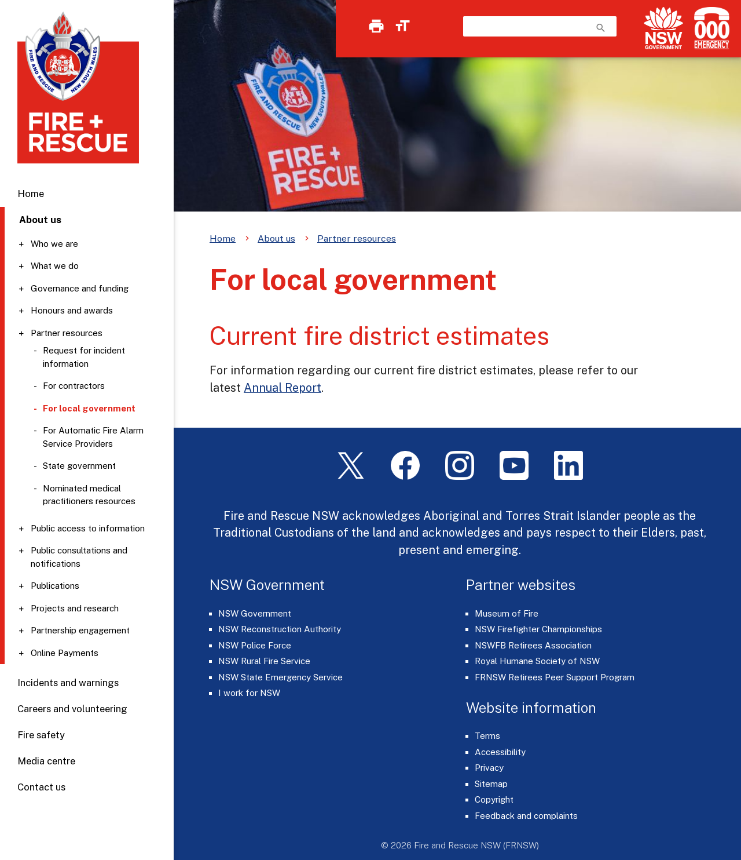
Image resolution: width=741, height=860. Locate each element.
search (601, 28)
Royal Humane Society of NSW (537, 661)
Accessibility (500, 752)
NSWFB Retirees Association (533, 645)
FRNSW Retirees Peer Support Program (554, 677)
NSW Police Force (254, 645)
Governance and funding (80, 288)
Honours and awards (72, 310)
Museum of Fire (506, 613)
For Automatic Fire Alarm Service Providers (93, 437)
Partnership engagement (80, 630)
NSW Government (254, 613)
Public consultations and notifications (79, 557)
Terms (487, 736)
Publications (55, 586)
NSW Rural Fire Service (264, 661)
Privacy (489, 767)
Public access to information (88, 528)
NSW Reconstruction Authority (279, 629)
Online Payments (64, 653)
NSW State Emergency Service (280, 677)
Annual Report (282, 387)
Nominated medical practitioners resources (89, 494)
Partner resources (66, 333)
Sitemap (491, 784)
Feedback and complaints (526, 816)
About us (276, 238)
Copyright (494, 799)
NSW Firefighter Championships (538, 629)
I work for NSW (249, 693)
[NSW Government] (663, 28)
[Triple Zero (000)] (709, 28)
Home (30, 193)
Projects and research (75, 608)
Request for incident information (84, 357)
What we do (55, 266)
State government (79, 466)
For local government (89, 408)
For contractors (74, 386)
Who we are (54, 244)
